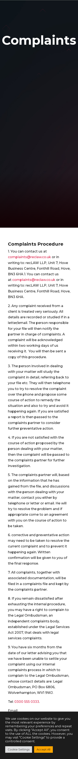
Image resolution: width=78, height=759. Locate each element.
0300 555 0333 (26, 702)
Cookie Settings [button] (19, 749)
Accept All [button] (43, 749)
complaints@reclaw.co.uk (29, 257)
